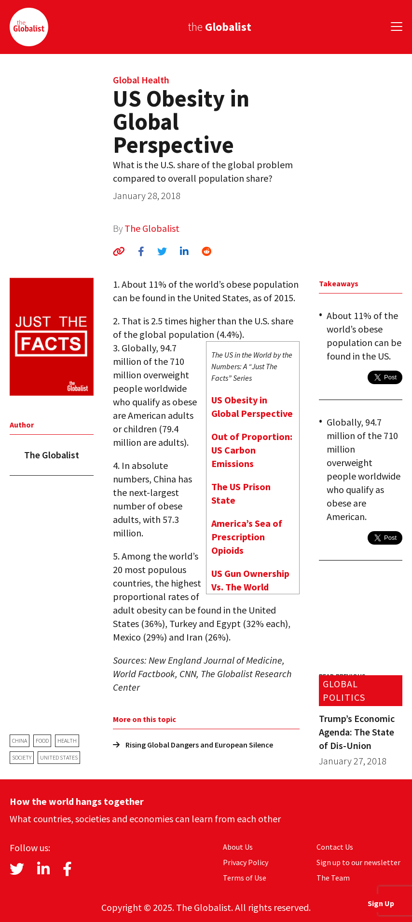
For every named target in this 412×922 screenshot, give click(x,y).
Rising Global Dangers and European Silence (193, 744)
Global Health (141, 80)
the (219, 26)
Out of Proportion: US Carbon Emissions (251, 449)
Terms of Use (244, 877)
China (19, 740)
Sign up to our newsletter (358, 862)
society (21, 757)
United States (59, 757)
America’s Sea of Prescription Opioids (246, 536)
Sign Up (381, 903)
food (42, 740)
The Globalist (151, 228)
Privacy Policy (245, 862)
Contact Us (334, 847)
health (67, 740)
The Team (333, 877)
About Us (238, 847)
